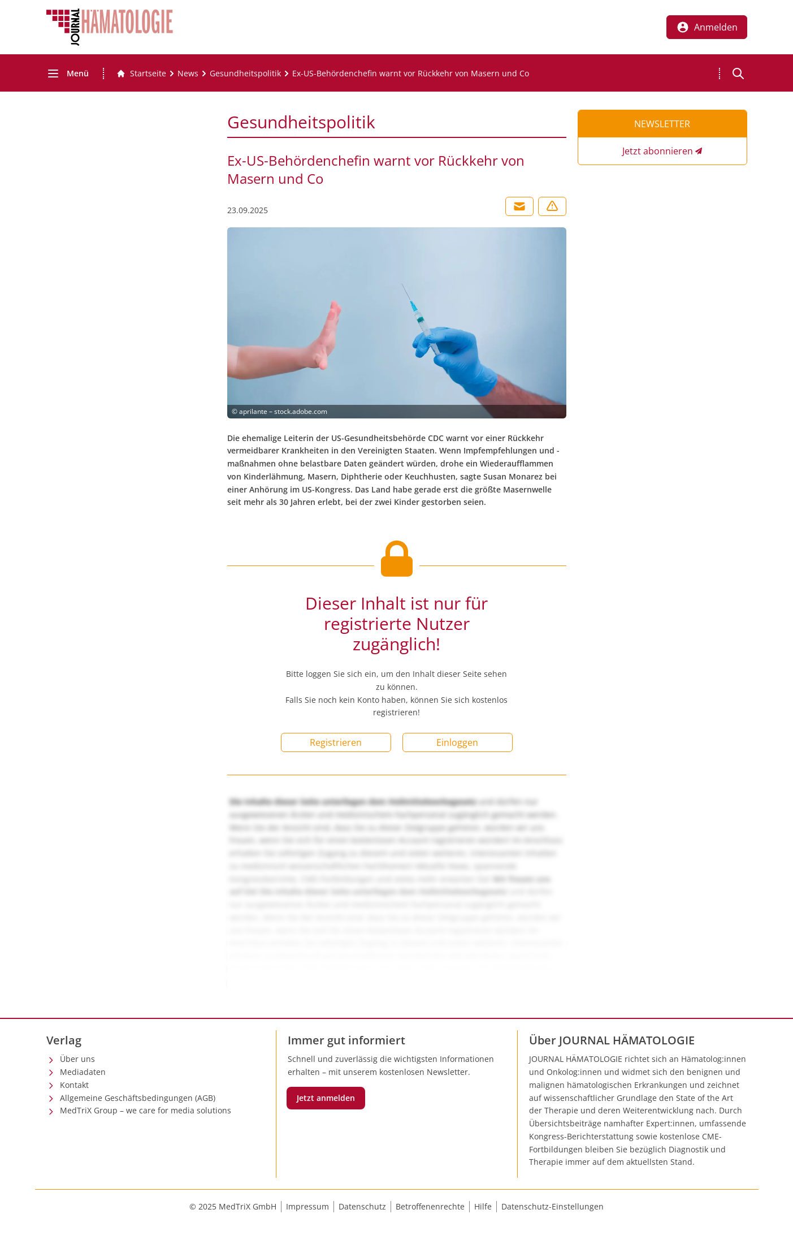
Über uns (77, 1058)
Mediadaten (83, 1071)
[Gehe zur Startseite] (141, 73)
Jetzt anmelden (326, 1097)
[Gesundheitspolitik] (245, 73)
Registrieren (336, 742)
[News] (187, 73)
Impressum (307, 1206)
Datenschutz (362, 1206)
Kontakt (74, 1084)
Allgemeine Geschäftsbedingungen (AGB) (137, 1097)
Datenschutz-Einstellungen (552, 1206)
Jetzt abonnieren (657, 151)
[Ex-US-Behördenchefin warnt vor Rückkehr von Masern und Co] (410, 73)
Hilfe (483, 1206)
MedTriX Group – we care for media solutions (145, 1110)
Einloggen (457, 742)
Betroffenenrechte (430, 1206)
